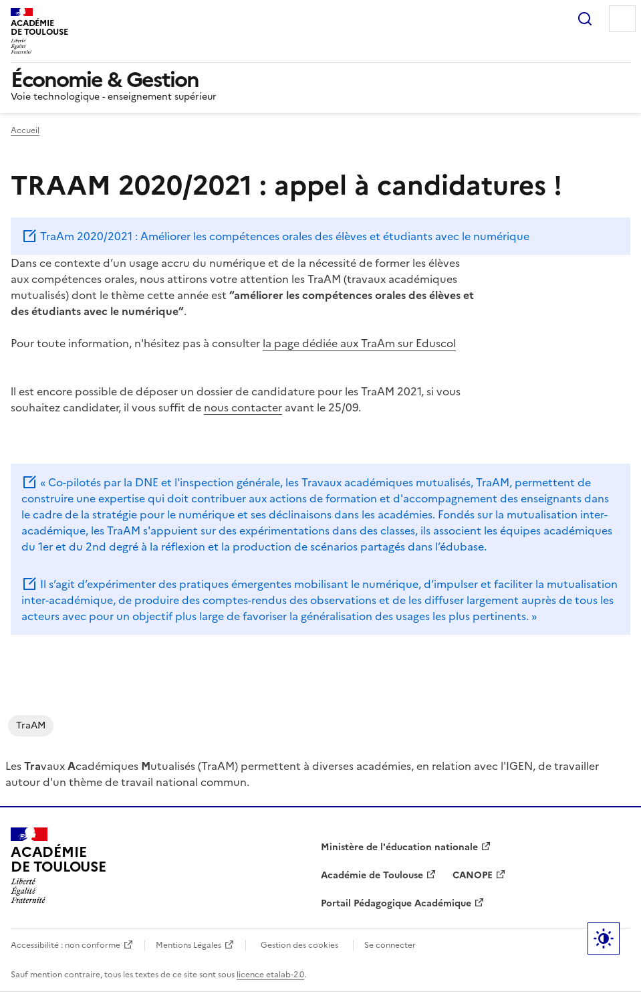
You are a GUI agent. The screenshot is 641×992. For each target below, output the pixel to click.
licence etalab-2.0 (270, 975)
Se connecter (390, 945)
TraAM (30, 725)
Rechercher (584, 18)
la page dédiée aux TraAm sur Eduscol (359, 343)
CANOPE (473, 875)
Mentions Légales (188, 945)
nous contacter (243, 407)
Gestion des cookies (299, 945)
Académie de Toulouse (372, 875)
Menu (622, 18)
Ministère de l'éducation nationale (399, 847)
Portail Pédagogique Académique (396, 903)
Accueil (25, 130)
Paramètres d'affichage (604, 938)
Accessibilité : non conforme (65, 945)
